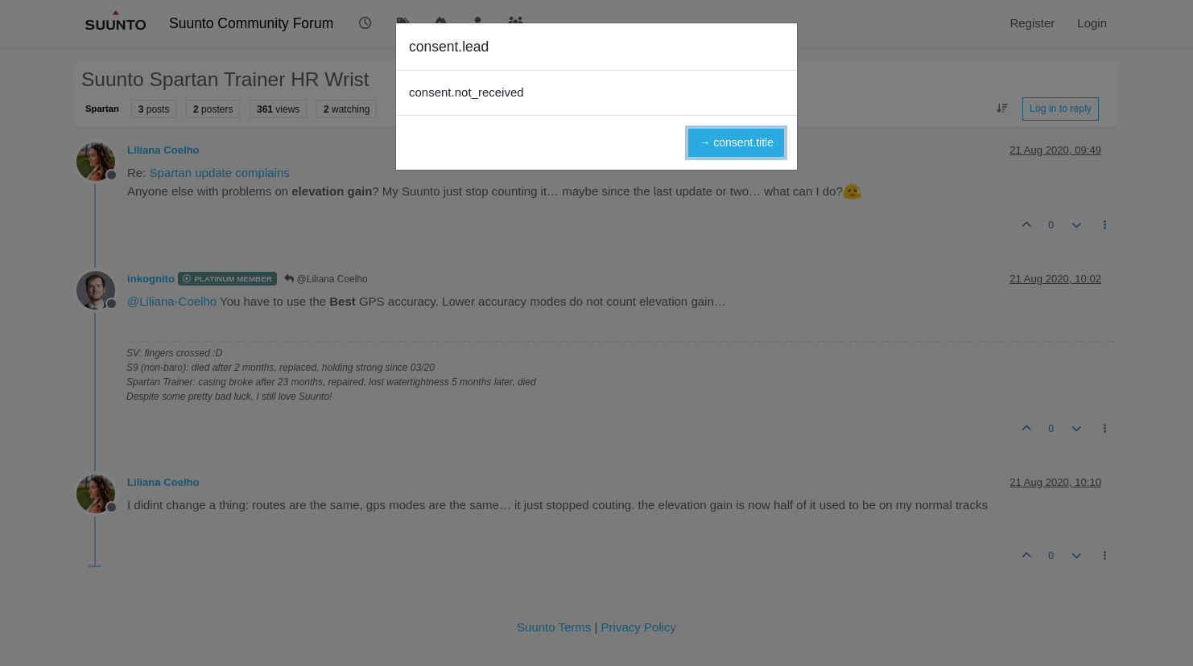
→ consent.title (736, 142)
